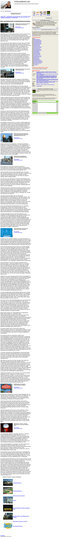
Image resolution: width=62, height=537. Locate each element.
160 (37, 39)
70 (38, 55)
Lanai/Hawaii (44, 77)
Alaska (37, 75)
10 (36, 63)
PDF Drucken (34, 15)
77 (38, 54)
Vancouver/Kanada (41, 75)
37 (35, 60)
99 (37, 51)
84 (39, 53)
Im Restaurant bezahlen (39, 79)
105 (40, 50)
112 (36, 48)
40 (38, 60)
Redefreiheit (46, 71)
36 (34, 60)
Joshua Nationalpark (54, 76)
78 (39, 54)
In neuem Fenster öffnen (19, 27)
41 (39, 60)
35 (41, 61)
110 (40, 49)
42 (40, 60)
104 (39, 50)
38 (36, 60)
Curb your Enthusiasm (45, 81)
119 (40, 47)
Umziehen (40, 80)
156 (39, 40)
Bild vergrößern (18, 26)
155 (37, 40)
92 (35, 52)
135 (37, 43)
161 (39, 39)
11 (37, 63)
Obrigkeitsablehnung (9, 16)
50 (35, 58)
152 (40, 41)
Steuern (52, 72)
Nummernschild (53, 79)
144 (36, 42)
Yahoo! (22, 16)
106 (34, 49)
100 (38, 51)
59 (34, 56)
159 (36, 39)
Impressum (44, 14)
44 (35, 59)
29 (35, 61)
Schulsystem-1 (38, 71)
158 (34, 39)
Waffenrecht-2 (54, 71)
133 (34, 43)
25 (39, 62)
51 (36, 58)
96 (34, 51)
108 (37, 49)
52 (37, 58)
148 (34, 41)
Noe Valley (48, 84)
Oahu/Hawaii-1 (48, 77)
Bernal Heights (52, 84)
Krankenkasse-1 (38, 72)
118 (39, 47)
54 (34, 57)
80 (35, 53)
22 (36, 62)
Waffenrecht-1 (50, 71)
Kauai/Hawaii (41, 76)
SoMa (37, 84)
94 (37, 52)
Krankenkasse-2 (43, 72)
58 (38, 57)
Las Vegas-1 (53, 75)
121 (36, 46)
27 (41, 62)
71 (39, 55)
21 (35, 62)
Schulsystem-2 (43, 71)
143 (34, 42)
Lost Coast (41, 78)
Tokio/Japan (50, 75)
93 (36, 52)
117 (37, 47)
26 (40, 62)
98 (36, 51)
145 (37, 42)
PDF (40, 68)
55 (35, 57)
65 (40, 56)
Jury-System (54, 72)
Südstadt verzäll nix (3, 16)
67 (35, 55)
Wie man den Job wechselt (16, 16)
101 (34, 50)
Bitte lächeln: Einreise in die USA (20, 521)
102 (36, 50)
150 (37, 41)
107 (36, 49)
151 (39, 41)
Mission (39, 84)
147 (40, 42)
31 (37, 61)
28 (34, 61)
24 (38, 62)
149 (36, 41)
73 (34, 54)
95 (38, 52)
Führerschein (48, 79)
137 (40, 43)
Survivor (37, 81)
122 (37, 46)
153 (34, 40)
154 (36, 40)
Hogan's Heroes (50, 81)
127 (37, 45)
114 (39, 48)
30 (36, 61)
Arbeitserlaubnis (42, 74)
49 (34, 58)
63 (38, 56)
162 (34, 38)
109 (39, 49)
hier (33, 35)
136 (39, 43)
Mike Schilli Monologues (48, 15)
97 (35, 51)
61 (36, 56)
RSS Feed (37, 14)
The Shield (40, 81)
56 (36, 57)
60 (35, 56)
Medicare (47, 72)
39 (37, 60)
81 (36, 53)
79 (34, 53)
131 (37, 44)
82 (37, 53)
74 (35, 54)
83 (38, 53)
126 (36, 45)
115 (34, 47)
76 (37, 54)
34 (40, 61)
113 (37, 48)
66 (34, 55)
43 (34, 59)
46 (37, 59)
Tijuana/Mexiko (46, 75)
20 (34, 62)
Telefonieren (44, 79)
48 (39, 59)
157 (40, 40)
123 (39, 46)
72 (40, 55)
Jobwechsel (43, 80)
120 (34, 46)
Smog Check (47, 80)
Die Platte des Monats (14, 17)
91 (34, 52)
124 (40, 46)
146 (39, 42)
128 (39, 45)
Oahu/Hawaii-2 (52, 77)
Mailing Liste (41, 15)
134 (36, 43)
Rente (49, 72)
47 (38, 59)
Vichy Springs (40, 77)
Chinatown (45, 84)
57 (37, 57)
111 (34, 48)
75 (36, 54)
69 (37, 55)
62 (37, 56)
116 (36, 47)
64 (39, 56)
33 (39, 61)
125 (34, 45)
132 (39, 44)
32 (38, 61)
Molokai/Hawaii (49, 76)
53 (38, 58)
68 (36, 55)
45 (36, 59)
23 (37, 62)
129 (34, 44)
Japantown (42, 84)
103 (37, 50)
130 (36, 44)
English (9, 11)
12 (38, 63)
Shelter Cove (44, 76)
